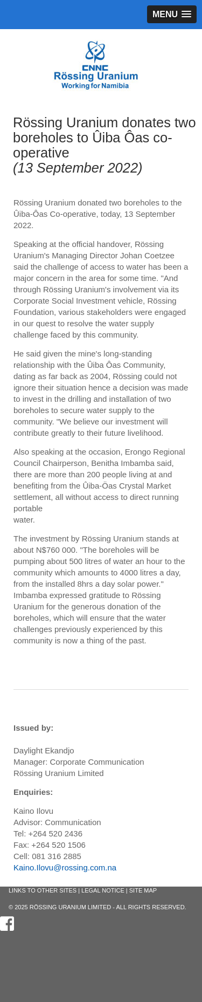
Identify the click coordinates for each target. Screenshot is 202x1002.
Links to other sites (42, 890)
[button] (172, 14)
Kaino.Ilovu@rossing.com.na (64, 867)
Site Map (143, 890)
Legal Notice (102, 890)
